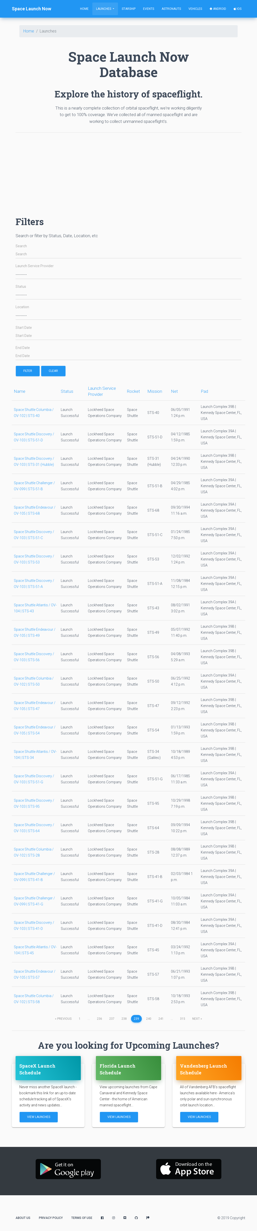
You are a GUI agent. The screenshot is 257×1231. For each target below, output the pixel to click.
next (197, 1019)
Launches (104, 9)
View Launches (38, 1117)
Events (148, 9)
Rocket (133, 391)
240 (148, 1019)
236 (99, 1019)
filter (27, 371)
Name (19, 391)
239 (136, 1019)
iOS (237, 9)
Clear (53, 371)
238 (124, 1019)
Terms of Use (81, 1218)
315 (182, 1019)
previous (63, 1019)
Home (84, 9)
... (89, 1019)
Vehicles (195, 9)
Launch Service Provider (35, 266)
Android (218, 9)
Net (174, 391)
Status (21, 287)
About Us (23, 1218)
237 (111, 1019)
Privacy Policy (51, 1218)
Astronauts (171, 9)
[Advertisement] (128, 172)
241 (161, 1019)
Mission (154, 391)
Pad (204, 391)
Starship (129, 9)
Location (22, 307)
